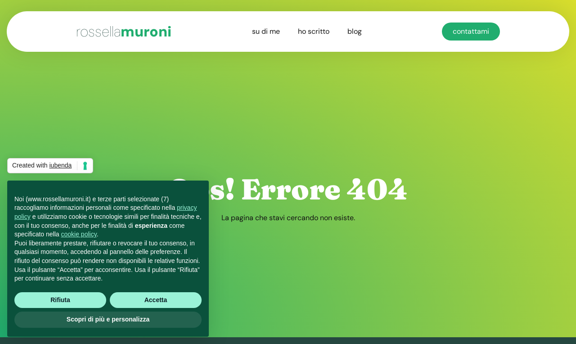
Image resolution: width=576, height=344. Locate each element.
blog (354, 31)
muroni (123, 31)
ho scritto (313, 31)
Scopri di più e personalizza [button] (108, 319)
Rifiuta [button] (60, 299)
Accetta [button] (155, 299)
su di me (266, 31)
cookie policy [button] (79, 234)
